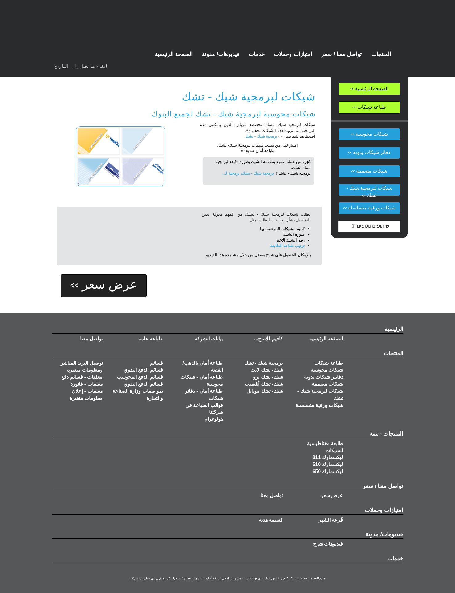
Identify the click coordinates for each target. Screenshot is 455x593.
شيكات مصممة (327, 384)
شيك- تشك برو (268, 377)
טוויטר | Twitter (85, 56)
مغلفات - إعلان (87, 391)
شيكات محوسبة (327, 369)
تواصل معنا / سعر (383, 486)
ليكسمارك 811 (327, 457)
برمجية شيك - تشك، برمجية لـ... (248, 173)
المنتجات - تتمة (386, 434)
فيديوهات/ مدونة (384, 534)
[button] (220, 54)
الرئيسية (393, 329)
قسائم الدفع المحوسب (140, 377)
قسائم (156, 363)
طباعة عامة (150, 338)
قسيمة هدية (271, 519)
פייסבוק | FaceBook (73, 56)
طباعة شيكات (328, 363)
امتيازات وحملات (384, 510)
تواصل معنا (91, 338)
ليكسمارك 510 (327, 464)
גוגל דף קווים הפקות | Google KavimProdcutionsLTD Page (97, 56)
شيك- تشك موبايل (264, 391)
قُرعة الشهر (331, 519)
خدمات (395, 558)
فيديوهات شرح (328, 543)
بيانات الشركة (209, 338)
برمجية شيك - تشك (261, 136)
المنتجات (393, 353)
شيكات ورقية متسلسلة (319, 405)
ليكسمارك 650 (327, 471)
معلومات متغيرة (86, 398)
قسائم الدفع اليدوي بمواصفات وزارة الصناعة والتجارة (137, 391)
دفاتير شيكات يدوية (323, 377)
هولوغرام (214, 419)
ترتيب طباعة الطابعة (287, 245)
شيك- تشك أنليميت (264, 384)
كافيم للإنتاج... (268, 338)
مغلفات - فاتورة (86, 384)
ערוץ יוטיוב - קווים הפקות (60, 56)
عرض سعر (332, 495)
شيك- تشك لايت (266, 369)
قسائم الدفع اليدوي (143, 369)
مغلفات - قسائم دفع (82, 377)
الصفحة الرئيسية (326, 338)
